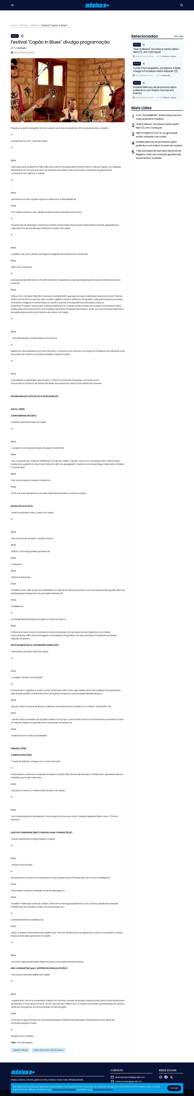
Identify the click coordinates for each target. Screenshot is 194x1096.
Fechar (174, 1088)
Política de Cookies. (103, 1089)
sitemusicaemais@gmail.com (130, 1077)
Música (15, 36)
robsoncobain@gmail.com (128, 1081)
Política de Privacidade (64, 1089)
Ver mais (178, 36)
